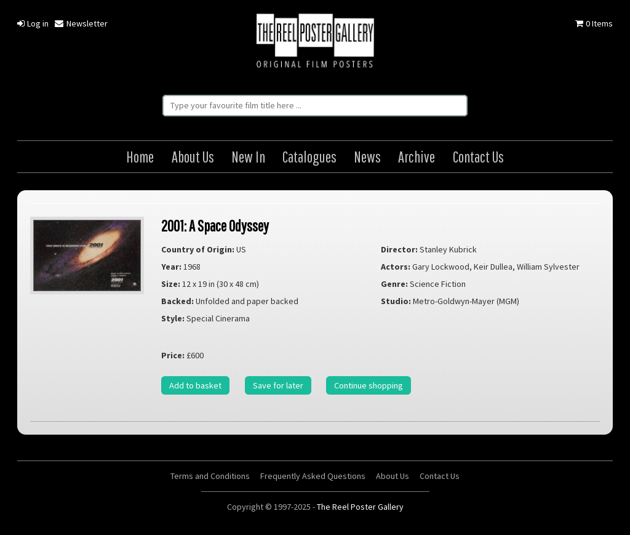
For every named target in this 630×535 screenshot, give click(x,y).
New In (248, 157)
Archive (416, 157)
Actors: (395, 266)
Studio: (396, 301)
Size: (170, 283)
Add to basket (195, 385)
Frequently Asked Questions (312, 475)
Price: (173, 355)
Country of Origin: (197, 249)
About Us (193, 157)
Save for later (278, 385)
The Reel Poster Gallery (315, 42)
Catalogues (309, 157)
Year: (171, 266)
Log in (33, 23)
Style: (173, 318)
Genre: (394, 283)
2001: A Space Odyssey (215, 226)
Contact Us (478, 157)
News (367, 157)
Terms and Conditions (210, 475)
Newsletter (81, 23)
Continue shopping (368, 385)
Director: (399, 249)
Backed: (177, 301)
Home (140, 157)
